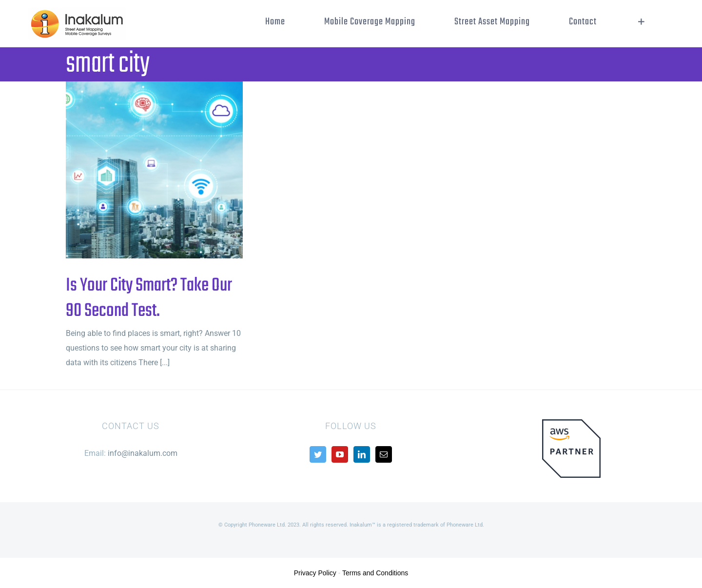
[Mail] (383, 454)
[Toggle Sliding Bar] (641, 22)
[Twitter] (318, 454)
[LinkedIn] (361, 454)
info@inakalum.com (142, 453)
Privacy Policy (315, 573)
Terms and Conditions (375, 573)
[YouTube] (340, 454)
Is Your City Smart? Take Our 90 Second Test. (149, 298)
